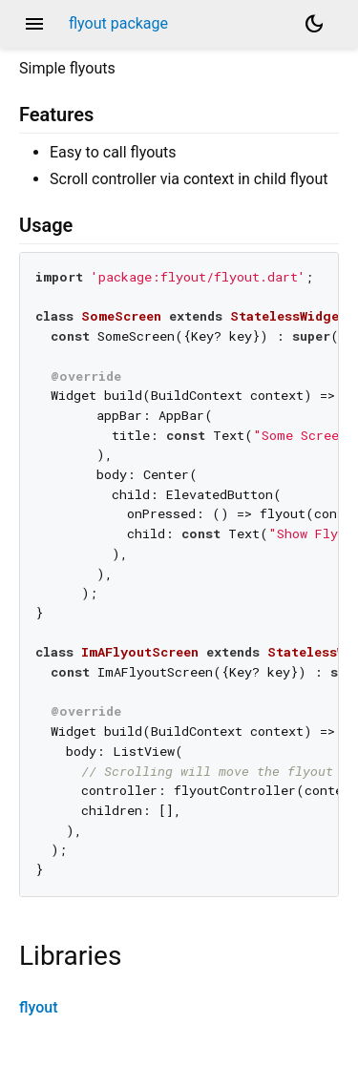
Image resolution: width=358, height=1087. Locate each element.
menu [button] (34, 23)
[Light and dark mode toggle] (314, 24)
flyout (38, 1007)
